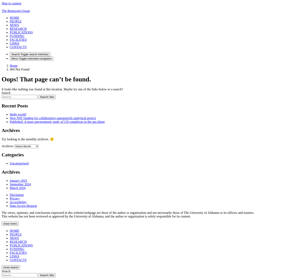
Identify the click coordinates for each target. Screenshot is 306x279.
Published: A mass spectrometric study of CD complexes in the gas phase (57, 121)
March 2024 (18, 188)
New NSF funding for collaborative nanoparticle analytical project (53, 118)
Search (6, 93)
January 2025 (18, 180)
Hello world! (18, 114)
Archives (7, 146)
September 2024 (20, 184)
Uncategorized (19, 163)
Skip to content (11, 3)
